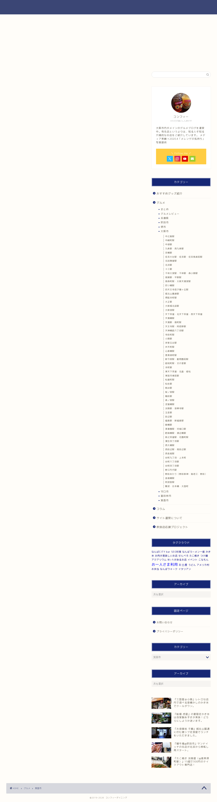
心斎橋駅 (169, 351)
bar (168, 551)
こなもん (204, 559)
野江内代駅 (171, 469)
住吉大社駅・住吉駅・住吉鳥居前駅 (183, 256)
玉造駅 (168, 412)
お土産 (183, 565)
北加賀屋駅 (171, 260)
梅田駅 (168, 396)
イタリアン (184, 569)
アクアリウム (159, 559)
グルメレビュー (170, 213)
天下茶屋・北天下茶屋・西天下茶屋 (183, 314)
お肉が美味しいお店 (166, 555)
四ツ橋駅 (169, 285)
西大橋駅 (169, 445)
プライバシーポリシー (170, 631)
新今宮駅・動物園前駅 (176, 359)
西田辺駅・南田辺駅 (175, 449)
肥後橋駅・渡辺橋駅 (175, 433)
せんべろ (183, 555)
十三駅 (168, 269)
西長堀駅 (169, 453)
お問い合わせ (165, 622)
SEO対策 (176, 551)
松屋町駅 (169, 379)
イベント (193, 559)
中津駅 (168, 244)
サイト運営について (169, 518)
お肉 (159, 19)
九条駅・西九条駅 (174, 248)
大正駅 (168, 301)
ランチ (23, 19)
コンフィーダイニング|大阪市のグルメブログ (108, 7)
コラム (161, 509)
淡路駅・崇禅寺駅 (174, 408)
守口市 (165, 491)
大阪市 (165, 231)
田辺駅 (168, 416)
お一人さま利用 (165, 564)
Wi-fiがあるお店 (177, 559)
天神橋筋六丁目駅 (174, 330)
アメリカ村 (203, 564)
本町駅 (168, 367)
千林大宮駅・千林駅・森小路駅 (181, 273)
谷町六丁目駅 (172, 461)
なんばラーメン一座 (193, 551)
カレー (57, 19)
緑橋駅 (168, 424)
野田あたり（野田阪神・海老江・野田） (186, 474)
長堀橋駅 (169, 478)
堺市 (163, 227)
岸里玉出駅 (171, 342)
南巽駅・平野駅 (173, 277)
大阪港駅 (169, 310)
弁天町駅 (169, 346)
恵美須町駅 (171, 355)
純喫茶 (91, 19)
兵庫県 (165, 218)
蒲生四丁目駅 (172, 441)
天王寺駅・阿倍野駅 (175, 326)
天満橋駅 (169, 318)
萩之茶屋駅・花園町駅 (176, 437)
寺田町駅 (169, 334)
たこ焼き (194, 555)
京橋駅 (168, 252)
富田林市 (166, 495)
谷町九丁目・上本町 (175, 457)
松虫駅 (168, 383)
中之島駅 (169, 236)
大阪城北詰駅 (172, 305)
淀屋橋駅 (169, 404)
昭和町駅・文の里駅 (175, 363)
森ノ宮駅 (169, 400)
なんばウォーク (169, 569)
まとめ (165, 209)
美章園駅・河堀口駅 (175, 428)
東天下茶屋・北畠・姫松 (178, 371)
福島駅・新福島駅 (174, 420)
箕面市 (165, 500)
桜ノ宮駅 (169, 392)
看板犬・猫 (193, 19)
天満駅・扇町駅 (173, 322)
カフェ (125, 19)
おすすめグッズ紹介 (169, 193)
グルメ (161, 203)
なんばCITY (158, 551)
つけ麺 (204, 555)
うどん (192, 564)
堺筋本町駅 (171, 297)
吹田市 (165, 222)
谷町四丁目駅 (172, 465)
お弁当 (155, 569)
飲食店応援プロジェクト (172, 527)
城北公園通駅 (172, 293)
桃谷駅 (168, 387)
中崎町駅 (169, 240)
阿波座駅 (169, 482)
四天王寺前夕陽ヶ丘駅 (176, 289)
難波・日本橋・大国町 (176, 486)
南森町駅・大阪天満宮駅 (178, 281)
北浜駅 (168, 264)
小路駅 (168, 338)
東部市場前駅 (172, 375)
